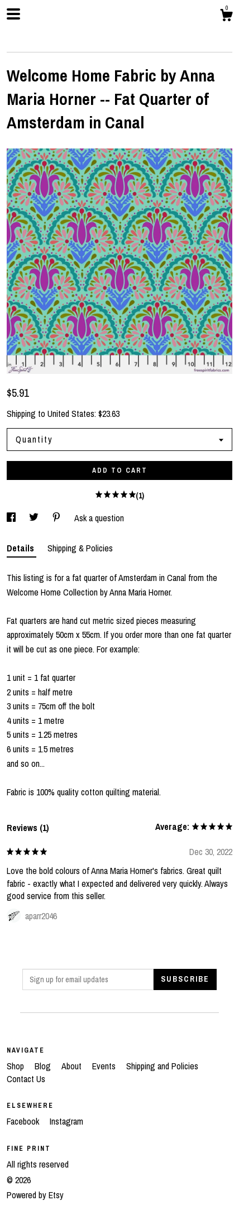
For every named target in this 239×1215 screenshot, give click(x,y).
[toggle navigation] (13, 14)
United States (70, 413)
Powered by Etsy (35, 1195)
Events (105, 1066)
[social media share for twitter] (35, 518)
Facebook (24, 1121)
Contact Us (26, 1079)
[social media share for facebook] (12, 518)
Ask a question (99, 518)
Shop (16, 1066)
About (72, 1066)
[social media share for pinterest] (57, 518)
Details (21, 548)
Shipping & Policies (80, 548)
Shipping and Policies (162, 1066)
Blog (44, 1066)
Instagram (66, 1121)
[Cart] (226, 16)
